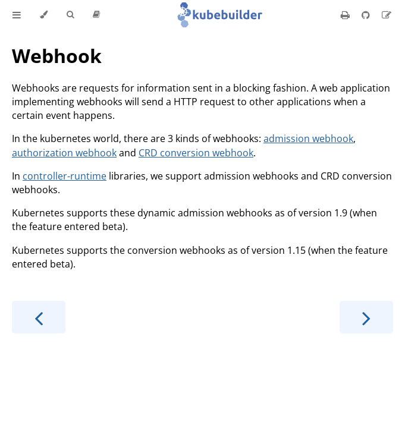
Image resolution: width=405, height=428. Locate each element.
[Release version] (96, 15)
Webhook (57, 55)
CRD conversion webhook (196, 152)
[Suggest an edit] (386, 14)
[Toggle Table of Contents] (16, 15)
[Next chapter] (366, 317)
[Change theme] (43, 15)
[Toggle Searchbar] (70, 15)
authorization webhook (64, 152)
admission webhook (308, 138)
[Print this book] (346, 14)
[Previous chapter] (38, 317)
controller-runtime (64, 175)
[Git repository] (367, 14)
